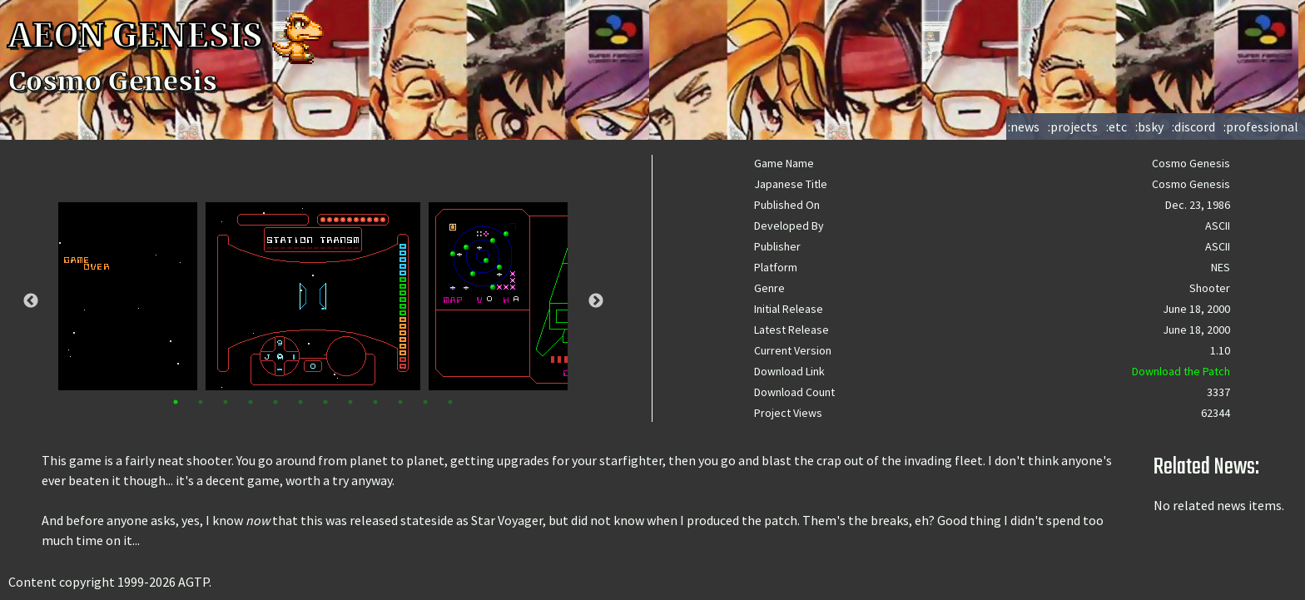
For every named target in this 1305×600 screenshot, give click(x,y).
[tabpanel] (313, 296)
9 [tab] (375, 402)
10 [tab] (400, 402)
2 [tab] (200, 402)
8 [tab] (350, 402)
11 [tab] (425, 402)
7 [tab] (325, 402)
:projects (1073, 126)
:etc (1116, 126)
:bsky (1149, 126)
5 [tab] (275, 402)
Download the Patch (1181, 371)
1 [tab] (175, 402)
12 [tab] (450, 402)
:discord (1193, 126)
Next (596, 301)
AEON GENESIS (168, 36)
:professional (1260, 126)
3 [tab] (225, 402)
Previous (30, 301)
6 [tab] (300, 402)
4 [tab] (250, 402)
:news (1024, 126)
